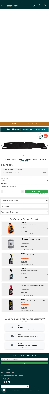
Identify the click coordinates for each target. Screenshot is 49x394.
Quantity (3, 189)
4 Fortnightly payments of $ (25, 173)
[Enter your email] (24, 359)
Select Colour (4, 178)
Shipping (24, 206)
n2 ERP (38, 390)
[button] (1, 5)
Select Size (3, 183)
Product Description (24, 201)
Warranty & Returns (24, 212)
